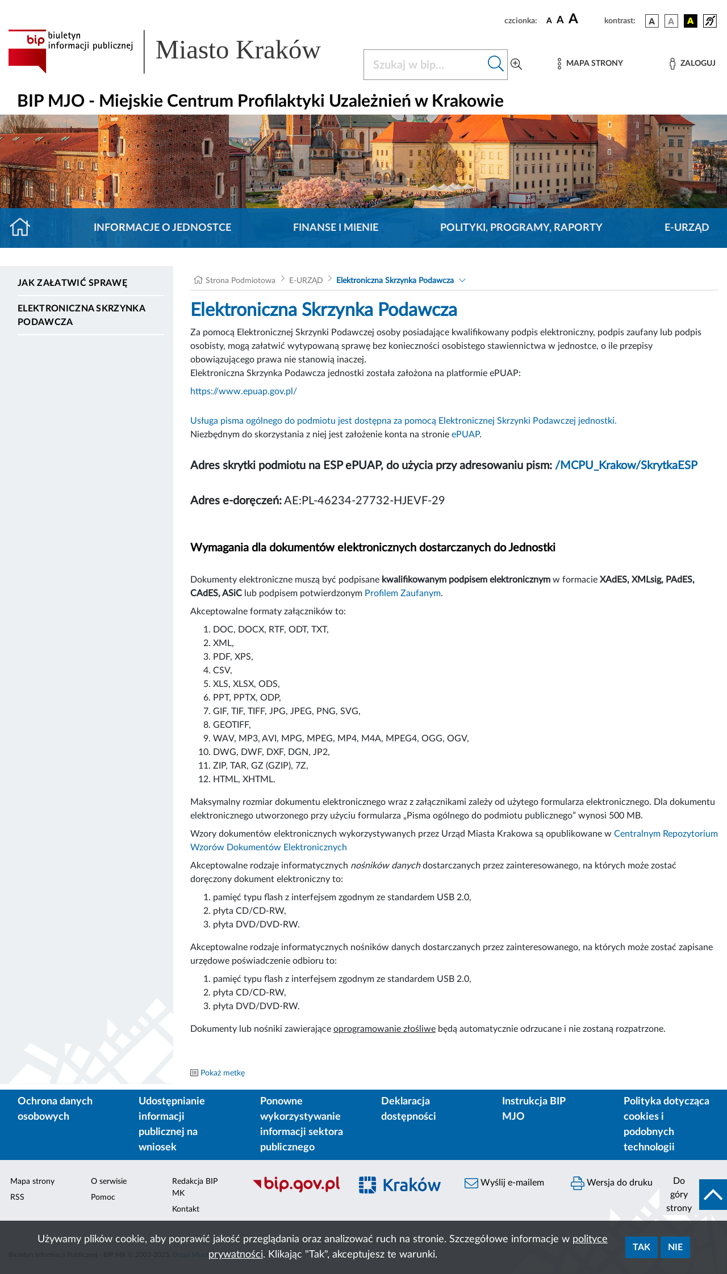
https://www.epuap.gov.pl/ (243, 391)
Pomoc (103, 1197)
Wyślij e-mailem (504, 1183)
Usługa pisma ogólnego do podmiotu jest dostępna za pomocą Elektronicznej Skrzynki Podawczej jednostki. (403, 420)
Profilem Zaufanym (403, 593)
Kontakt (185, 1209)
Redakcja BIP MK (195, 1187)
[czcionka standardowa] (549, 20)
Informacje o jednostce (162, 228)
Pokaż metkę (222, 1073)
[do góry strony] (693, 1194)
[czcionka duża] (584, 19)
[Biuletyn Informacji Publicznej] (295, 1191)
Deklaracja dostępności (408, 1109)
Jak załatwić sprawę (72, 283)
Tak (641, 1247)
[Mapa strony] (590, 64)
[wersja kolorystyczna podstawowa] (652, 20)
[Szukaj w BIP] (424, 64)
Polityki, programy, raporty (521, 228)
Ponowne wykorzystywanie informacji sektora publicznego (301, 1124)
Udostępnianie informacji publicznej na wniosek (172, 1124)
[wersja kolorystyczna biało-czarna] (671, 20)
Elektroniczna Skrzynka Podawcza (81, 315)
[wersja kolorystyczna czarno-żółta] (690, 20)
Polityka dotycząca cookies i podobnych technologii (666, 1124)
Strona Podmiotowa (240, 281)
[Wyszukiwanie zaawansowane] (516, 64)
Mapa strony (32, 1182)
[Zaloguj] (692, 64)
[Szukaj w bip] (496, 64)
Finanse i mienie (335, 228)
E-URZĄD (687, 228)
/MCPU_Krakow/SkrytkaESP (626, 465)
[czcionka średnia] (560, 20)
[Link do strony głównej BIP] (179, 52)
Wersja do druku (612, 1183)
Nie (675, 1247)
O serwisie (109, 1182)
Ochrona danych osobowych (55, 1109)
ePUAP (465, 434)
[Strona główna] (25, 228)
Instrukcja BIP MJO (533, 1109)
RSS (17, 1197)
